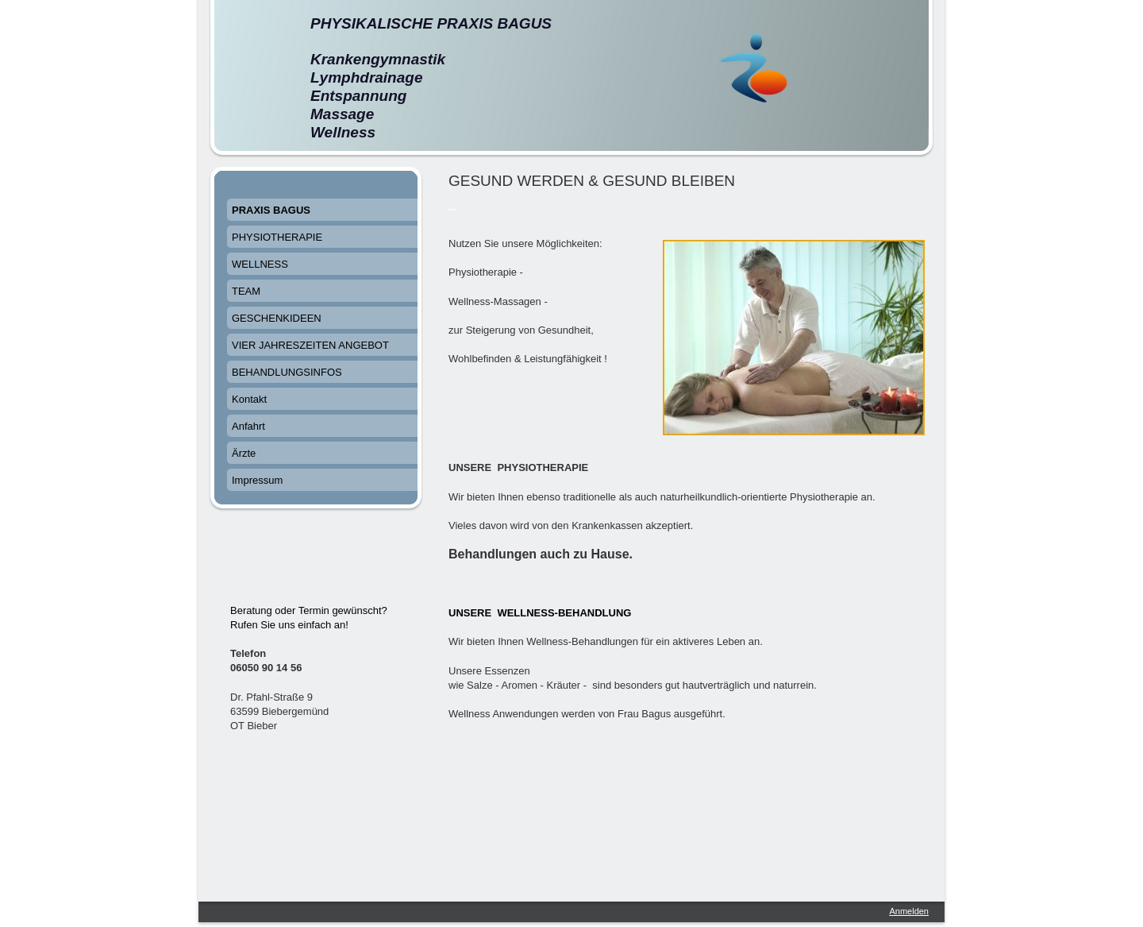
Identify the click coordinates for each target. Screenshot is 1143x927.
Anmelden (909, 911)
